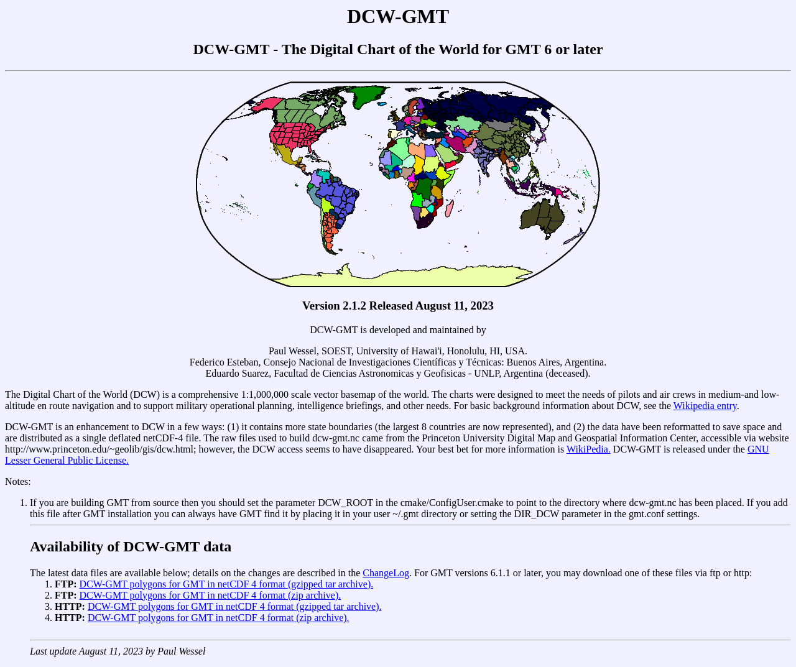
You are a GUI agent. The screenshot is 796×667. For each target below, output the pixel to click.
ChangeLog (386, 573)
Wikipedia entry (705, 405)
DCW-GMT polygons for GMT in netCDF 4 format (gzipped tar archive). (227, 584)
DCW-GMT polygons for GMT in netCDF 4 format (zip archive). (210, 595)
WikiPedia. (589, 449)
